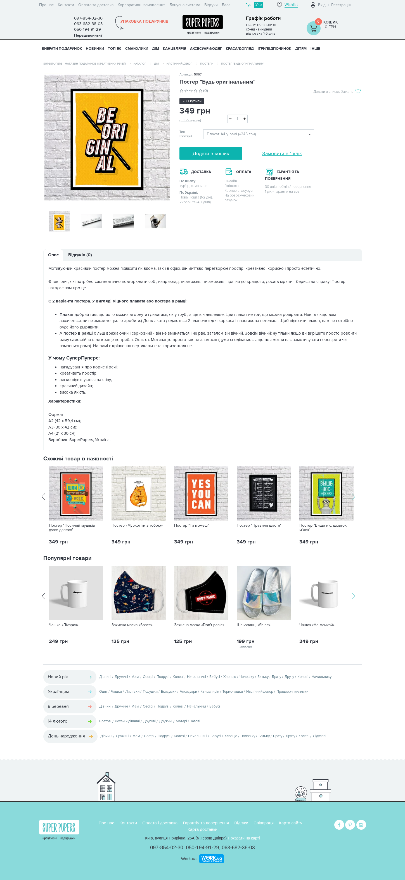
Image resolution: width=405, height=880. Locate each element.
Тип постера (185, 134)
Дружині (121, 677)
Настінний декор (179, 63)
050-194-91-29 (202, 847)
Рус (248, 5)
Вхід (322, 5)
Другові (149, 722)
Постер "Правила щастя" (259, 526)
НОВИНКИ (95, 48)
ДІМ (155, 48)
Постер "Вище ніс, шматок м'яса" (323, 528)
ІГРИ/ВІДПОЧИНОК (274, 48)
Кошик (330, 22)
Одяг (103, 692)
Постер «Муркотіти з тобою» (137, 526)
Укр (258, 5)
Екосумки (168, 692)
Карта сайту (290, 822)
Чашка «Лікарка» (64, 625)
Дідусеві (319, 736)
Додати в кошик (211, 153)
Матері (181, 722)
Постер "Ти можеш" (191, 526)
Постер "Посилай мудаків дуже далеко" (72, 528)
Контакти (66, 5)
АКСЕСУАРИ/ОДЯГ (206, 48)
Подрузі (163, 677)
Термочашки (232, 692)
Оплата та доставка (95, 5)
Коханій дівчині (127, 722)
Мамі (135, 677)
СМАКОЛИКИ (136, 48)
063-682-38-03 (238, 847)
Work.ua (189, 858)
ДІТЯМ (301, 48)
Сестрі (148, 677)
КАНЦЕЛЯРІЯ (174, 48)
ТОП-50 (114, 48)
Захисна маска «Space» (132, 625)
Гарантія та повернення (206, 822)
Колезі (178, 677)
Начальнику (321, 677)
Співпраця (264, 822)
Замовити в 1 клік (282, 153)
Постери (206, 63)
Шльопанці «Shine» (254, 625)
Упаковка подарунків (144, 21)
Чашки (116, 692)
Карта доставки (202, 829)
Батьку (263, 677)
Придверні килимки (292, 692)
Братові (105, 722)
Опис (53, 255)
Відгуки (211, 5)
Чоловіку (247, 677)
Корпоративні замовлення (141, 5)
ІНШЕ (315, 48)
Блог (226, 5)
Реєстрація (341, 5)
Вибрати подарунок (62, 48)
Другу (289, 677)
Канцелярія (209, 692)
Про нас (46, 5)
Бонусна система (185, 5)
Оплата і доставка (159, 822)
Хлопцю (229, 677)
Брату (276, 677)
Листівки (132, 692)
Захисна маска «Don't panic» (199, 625)
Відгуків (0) (80, 255)
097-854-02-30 (166, 847)
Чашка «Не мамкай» (317, 625)
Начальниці (196, 677)
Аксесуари (188, 692)
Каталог (140, 63)
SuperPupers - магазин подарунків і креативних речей (84, 63)
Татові (195, 722)
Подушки (150, 692)
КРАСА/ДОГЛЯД (240, 48)
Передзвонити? (88, 35)
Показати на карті (244, 838)
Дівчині (105, 677)
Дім (156, 63)
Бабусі (214, 677)
